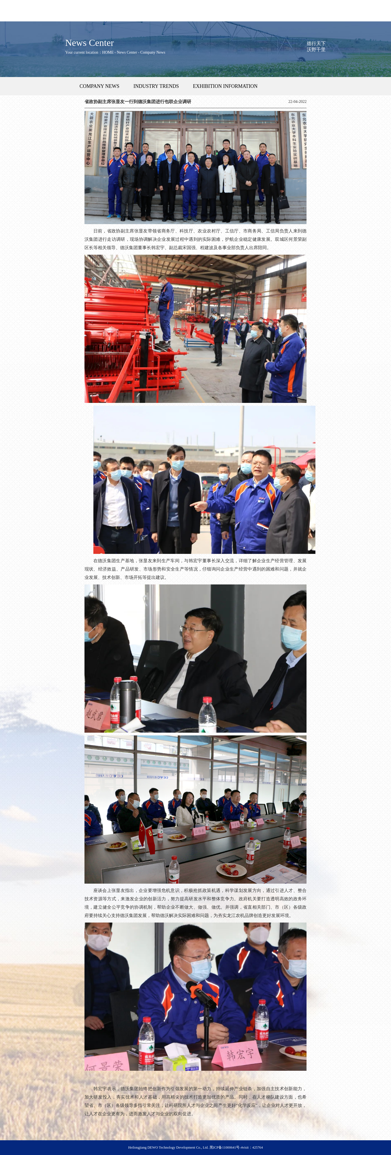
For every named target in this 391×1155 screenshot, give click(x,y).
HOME (37, 16)
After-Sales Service (146, 16)
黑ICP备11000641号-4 (226, 1147)
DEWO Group (74, 16)
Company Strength (245, 16)
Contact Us (353, 16)
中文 (7, 6)
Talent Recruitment (317, 16)
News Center (281, 16)
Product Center (110, 16)
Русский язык (27, 6)
